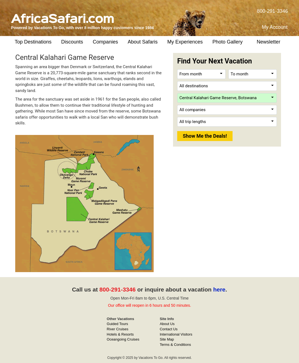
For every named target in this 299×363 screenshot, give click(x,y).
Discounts (72, 42)
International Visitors (176, 334)
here (219, 289)
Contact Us (168, 329)
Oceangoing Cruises (123, 339)
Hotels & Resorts (120, 334)
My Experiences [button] (185, 42)
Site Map (167, 339)
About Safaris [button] (143, 42)
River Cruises (117, 329)
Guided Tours (117, 324)
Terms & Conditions (175, 344)
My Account (275, 27)
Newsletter (268, 42)
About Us (167, 324)
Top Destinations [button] (33, 42)
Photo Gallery (227, 42)
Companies (105, 42)
